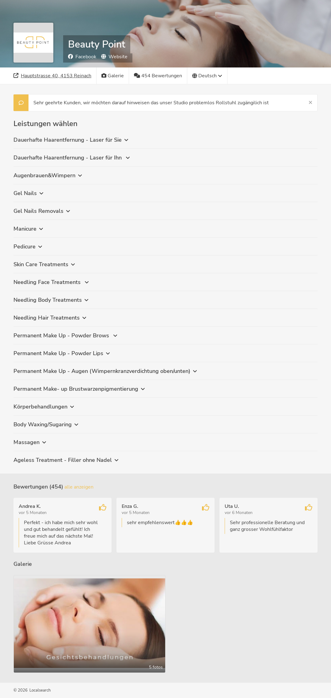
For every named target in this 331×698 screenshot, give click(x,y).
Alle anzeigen (78, 487)
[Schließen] (310, 102)
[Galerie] (113, 75)
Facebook (82, 56)
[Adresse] (53, 75)
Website (114, 56)
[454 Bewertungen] (158, 75)
